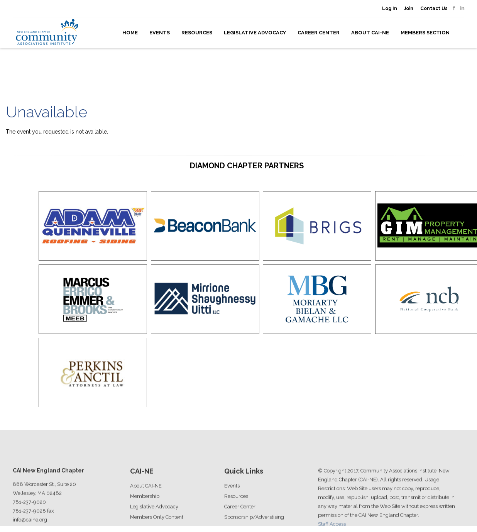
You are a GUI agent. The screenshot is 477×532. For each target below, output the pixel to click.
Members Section (425, 33)
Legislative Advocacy (255, 33)
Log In (389, 8)
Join (408, 8)
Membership (144, 515)
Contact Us (434, 8)
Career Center (319, 33)
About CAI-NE (370, 33)
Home (130, 33)
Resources (196, 33)
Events (159, 33)
